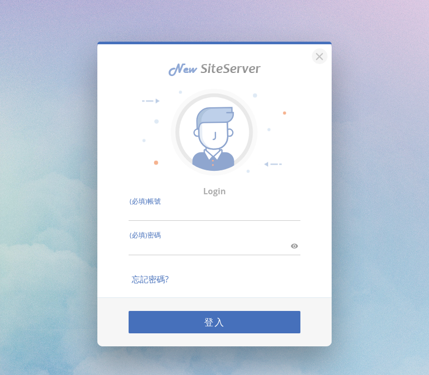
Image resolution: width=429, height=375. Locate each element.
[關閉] (318, 54)
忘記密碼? (150, 279)
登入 (214, 322)
